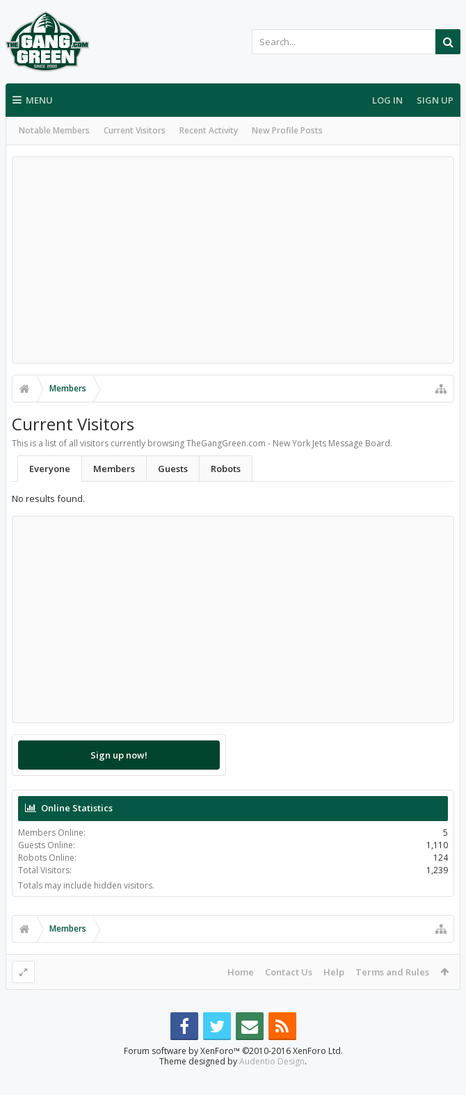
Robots (226, 468)
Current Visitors (135, 130)
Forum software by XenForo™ (233, 1073)
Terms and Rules (392, 972)
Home (240, 972)
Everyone (49, 468)
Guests (173, 468)
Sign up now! (118, 755)
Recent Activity (208, 130)
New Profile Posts (287, 130)
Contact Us (288, 972)
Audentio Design (272, 1083)
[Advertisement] (233, 260)
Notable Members (54, 130)
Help (333, 972)
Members (114, 468)
